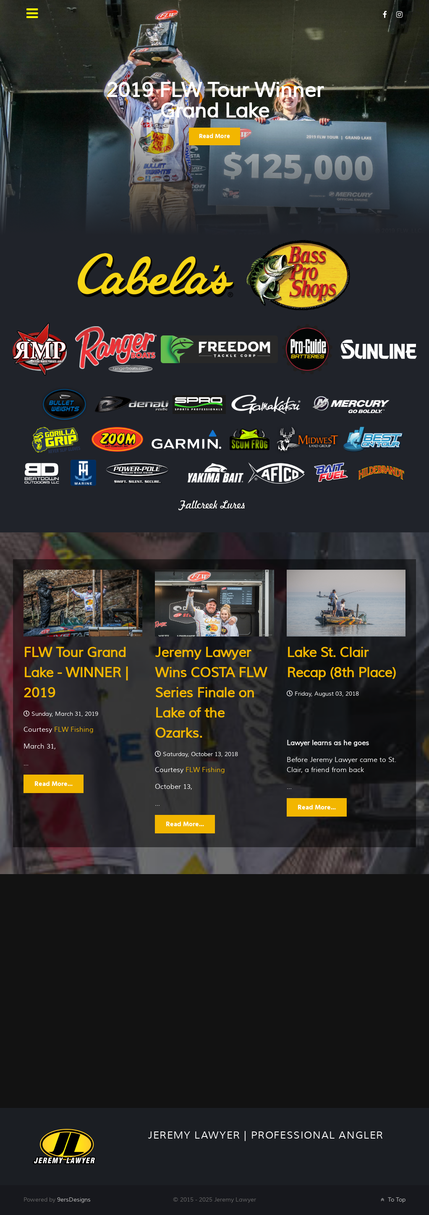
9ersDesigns (74, 1199)
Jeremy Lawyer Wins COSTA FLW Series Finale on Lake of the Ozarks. (211, 693)
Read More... (53, 783)
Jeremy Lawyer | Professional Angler (266, 1135)
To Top (392, 1199)
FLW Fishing (74, 729)
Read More (214, 136)
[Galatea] (64, 1146)
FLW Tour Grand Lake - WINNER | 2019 (76, 673)
